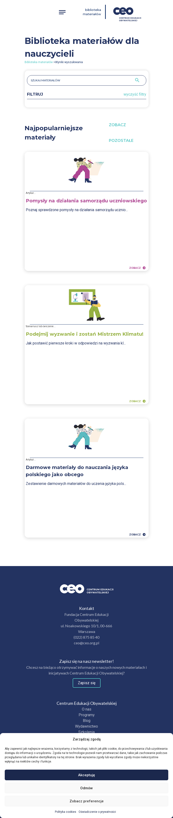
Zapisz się (86, 683)
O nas (86, 709)
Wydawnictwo (86, 726)
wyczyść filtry (135, 94)
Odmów (86, 788)
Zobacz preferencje (87, 801)
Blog (86, 720)
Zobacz (137, 267)
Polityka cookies (65, 811)
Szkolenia (86, 732)
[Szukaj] (137, 80)
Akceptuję (86, 775)
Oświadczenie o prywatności (97, 811)
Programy (87, 715)
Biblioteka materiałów (92, 12)
